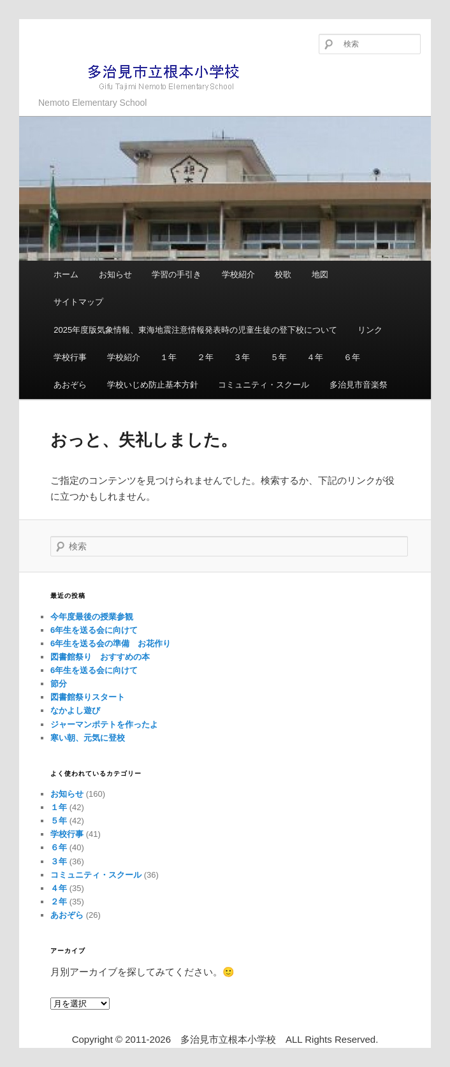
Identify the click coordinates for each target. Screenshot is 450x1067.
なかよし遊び (75, 710)
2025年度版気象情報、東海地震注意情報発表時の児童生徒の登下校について (195, 330)
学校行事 (70, 357)
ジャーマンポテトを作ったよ (104, 724)
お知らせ (115, 274)
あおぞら (70, 384)
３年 (241, 357)
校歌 (283, 274)
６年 (352, 357)
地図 (320, 274)
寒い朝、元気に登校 (87, 738)
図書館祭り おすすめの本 (100, 657)
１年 (168, 357)
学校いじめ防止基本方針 (152, 384)
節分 (58, 683)
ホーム (66, 274)
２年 (205, 357)
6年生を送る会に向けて (94, 630)
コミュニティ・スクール (263, 384)
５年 (278, 357)
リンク (370, 330)
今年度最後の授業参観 (91, 616)
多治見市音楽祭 (359, 384)
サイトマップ (78, 302)
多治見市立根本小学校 (143, 76)
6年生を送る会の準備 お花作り (110, 643)
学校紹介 (238, 274)
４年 (315, 357)
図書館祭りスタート (87, 697)
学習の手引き (176, 274)
